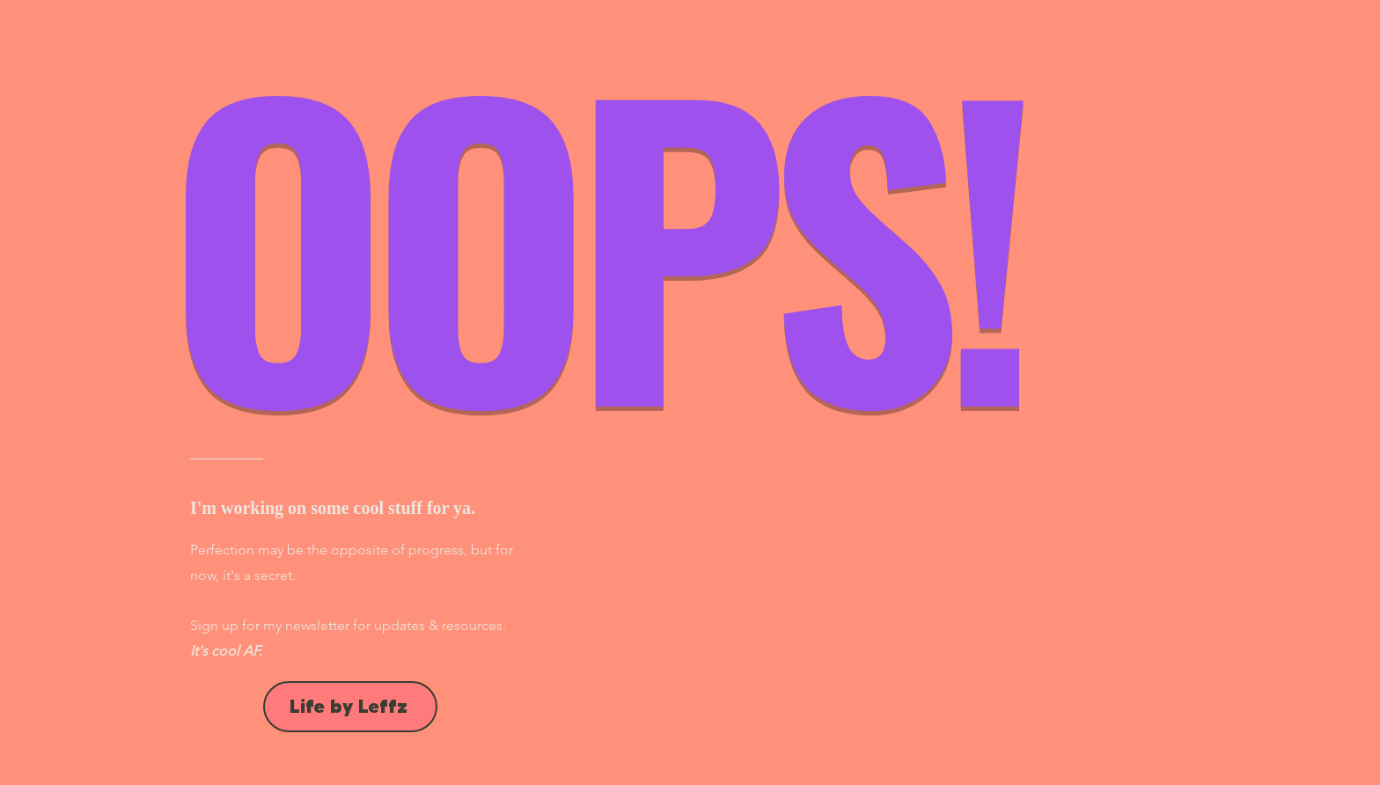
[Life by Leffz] (350, 706)
